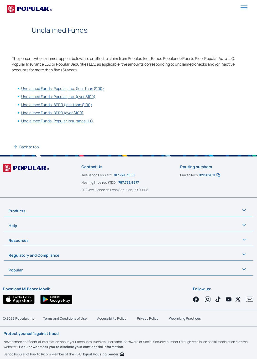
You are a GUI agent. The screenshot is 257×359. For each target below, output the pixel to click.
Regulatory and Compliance (34, 255)
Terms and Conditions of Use (65, 318)
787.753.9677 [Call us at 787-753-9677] (128, 182)
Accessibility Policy (111, 318)
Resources (19, 240)
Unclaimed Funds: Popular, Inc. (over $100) (58, 96)
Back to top (29, 147)
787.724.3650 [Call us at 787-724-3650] (124, 175)
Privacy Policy (147, 318)
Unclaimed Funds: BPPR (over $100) (52, 112)
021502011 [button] (209, 175)
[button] (244, 7)
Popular (16, 270)
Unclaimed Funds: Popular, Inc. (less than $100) (62, 88)
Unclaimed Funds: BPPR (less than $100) (56, 104)
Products (17, 210)
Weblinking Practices (185, 318)
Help (13, 225)
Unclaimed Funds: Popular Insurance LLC (57, 121)
